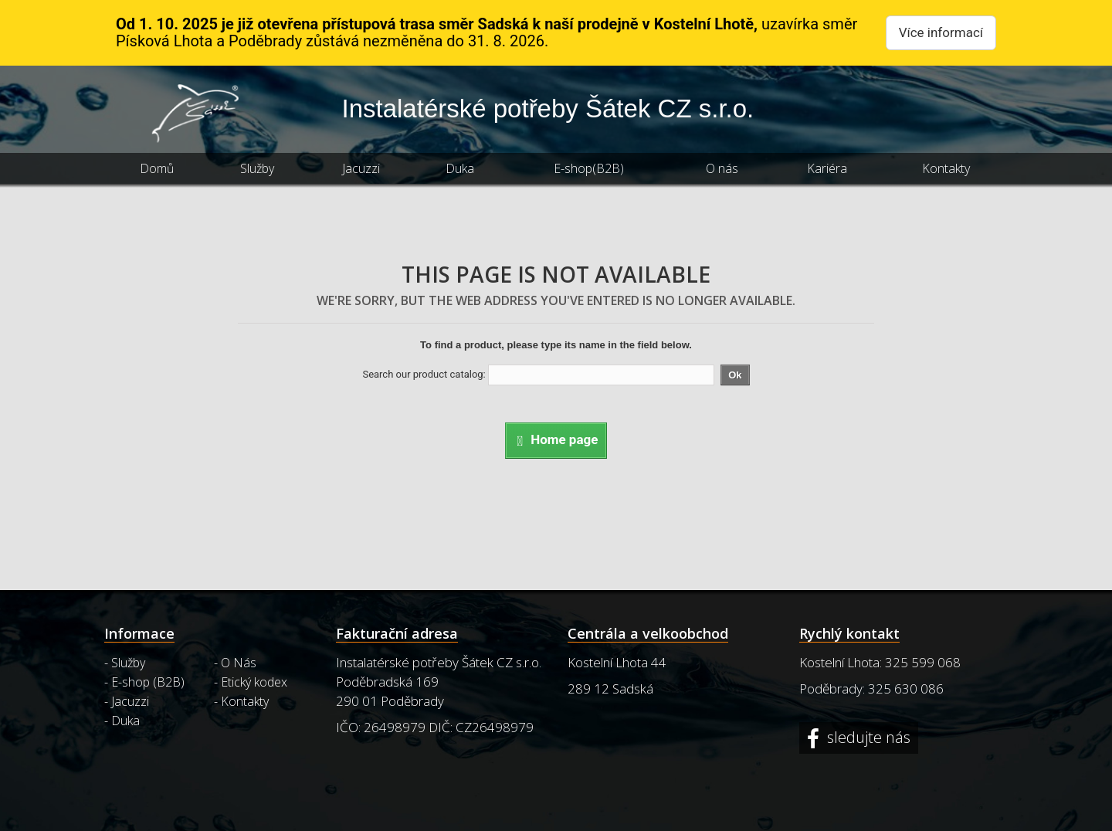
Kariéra (827, 168)
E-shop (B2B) (148, 681)
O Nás (238, 662)
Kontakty (946, 168)
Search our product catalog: (423, 374)
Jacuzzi (361, 168)
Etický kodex (254, 681)
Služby (257, 168)
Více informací (941, 32)
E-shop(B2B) (589, 168)
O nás (722, 168)
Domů (157, 168)
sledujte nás (866, 738)
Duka (460, 168)
